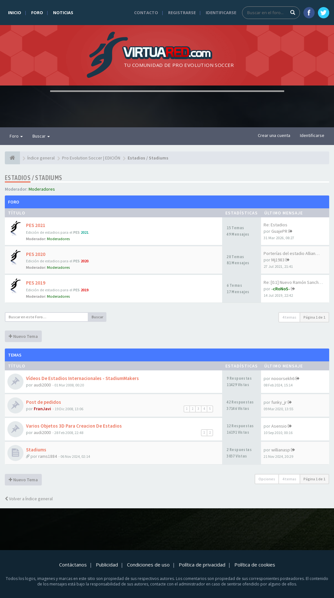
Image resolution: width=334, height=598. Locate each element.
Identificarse (221, 12)
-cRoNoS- (280, 289)
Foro (37, 12)
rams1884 (47, 456)
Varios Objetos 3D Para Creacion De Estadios (74, 426)
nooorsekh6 (282, 378)
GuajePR (279, 231)
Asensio (279, 426)
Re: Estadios (275, 225)
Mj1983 (277, 260)
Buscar (41, 136)
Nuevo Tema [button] (23, 336)
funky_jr (279, 402)
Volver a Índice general (29, 499)
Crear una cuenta (274, 135)
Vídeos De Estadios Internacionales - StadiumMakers (82, 378)
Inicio (14, 12)
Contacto (146, 12)
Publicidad (107, 564)
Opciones (266, 478)
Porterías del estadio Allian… (292, 253)
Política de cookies (254, 564)
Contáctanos (73, 564)
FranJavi (42, 409)
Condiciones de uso (148, 564)
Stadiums (36, 450)
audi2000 (42, 385)
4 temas (289, 317)
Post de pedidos (43, 402)
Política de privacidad (202, 564)
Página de (314, 317)
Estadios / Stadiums (33, 177)
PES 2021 (35, 225)
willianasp (280, 450)
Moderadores (42, 189)
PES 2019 (35, 283)
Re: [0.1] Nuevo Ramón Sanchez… (296, 282)
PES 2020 (35, 254)
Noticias (63, 12)
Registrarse (182, 12)
